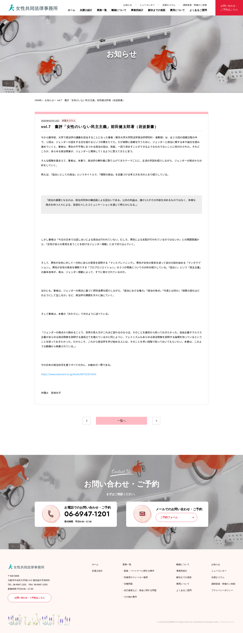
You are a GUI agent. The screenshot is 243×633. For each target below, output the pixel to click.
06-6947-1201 (87, 514)
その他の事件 (130, 597)
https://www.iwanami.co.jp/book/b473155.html (68, 374)
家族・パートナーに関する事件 (139, 571)
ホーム (71, 10)
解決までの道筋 (156, 10)
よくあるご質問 (198, 10)
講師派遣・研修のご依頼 (195, 5)
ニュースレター (147, 5)
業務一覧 (102, 10)
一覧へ (121, 420)
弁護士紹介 (86, 10)
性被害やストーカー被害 (136, 577)
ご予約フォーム (169, 517)
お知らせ (127, 5)
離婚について (118, 10)
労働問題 (128, 584)
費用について (177, 10)
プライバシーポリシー (222, 590)
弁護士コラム (168, 5)
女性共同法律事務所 (167, 622)
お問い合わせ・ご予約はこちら (229, 7)
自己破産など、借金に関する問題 (140, 590)
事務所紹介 (137, 10)
